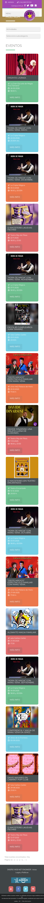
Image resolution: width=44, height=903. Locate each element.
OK (19, 901)
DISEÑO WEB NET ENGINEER (19, 870)
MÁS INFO (15, 97)
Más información (26, 901)
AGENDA (11, 2)
